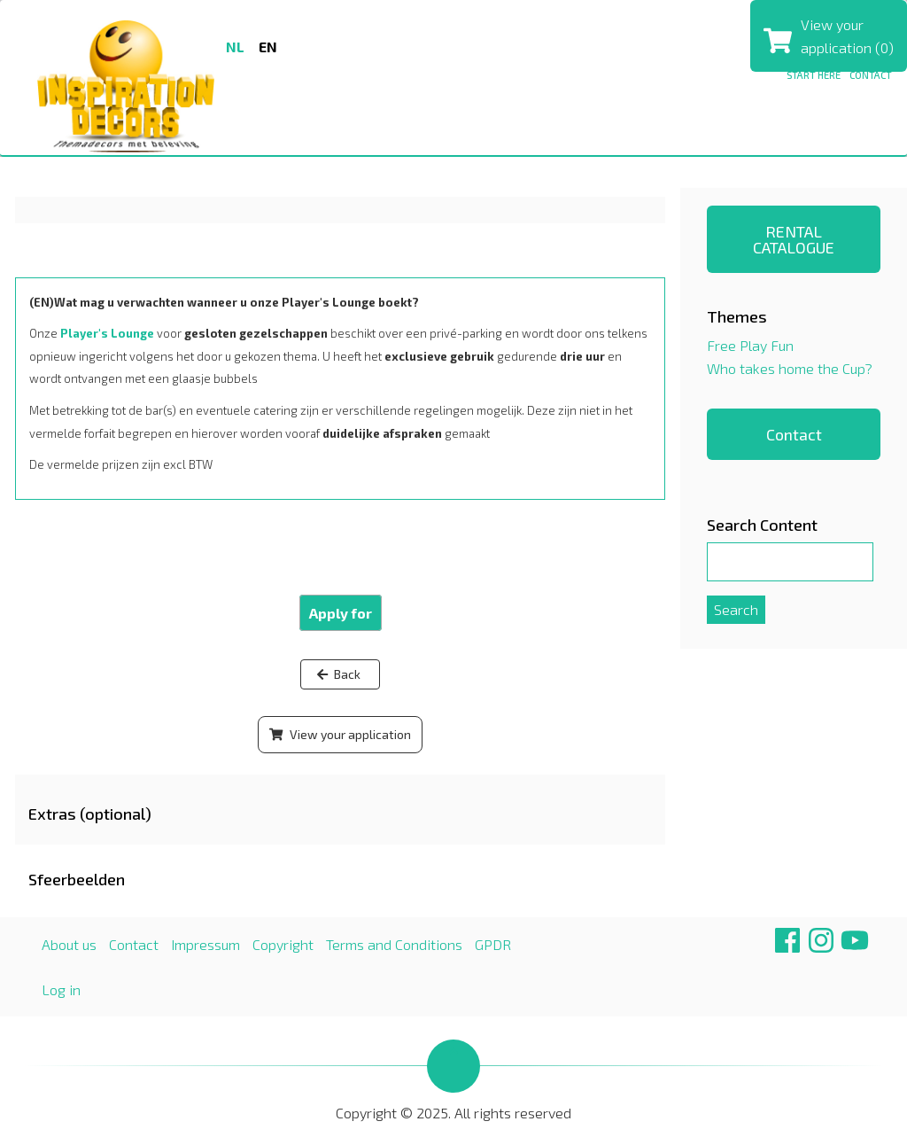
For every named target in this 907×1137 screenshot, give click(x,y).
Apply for (340, 612)
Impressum (205, 944)
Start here (814, 75)
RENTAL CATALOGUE (793, 239)
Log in (61, 989)
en (268, 46)
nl (235, 46)
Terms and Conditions (394, 944)
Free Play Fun (750, 345)
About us (69, 944)
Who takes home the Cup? (789, 368)
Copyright (283, 944)
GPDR (493, 944)
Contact (870, 75)
